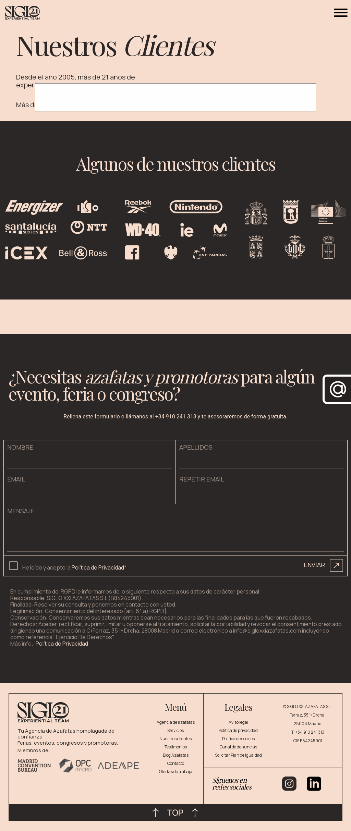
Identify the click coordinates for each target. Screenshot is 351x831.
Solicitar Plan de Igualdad (238, 755)
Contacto (175, 763)
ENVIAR (323, 565)
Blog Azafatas (176, 755)
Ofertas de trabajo (175, 771)
